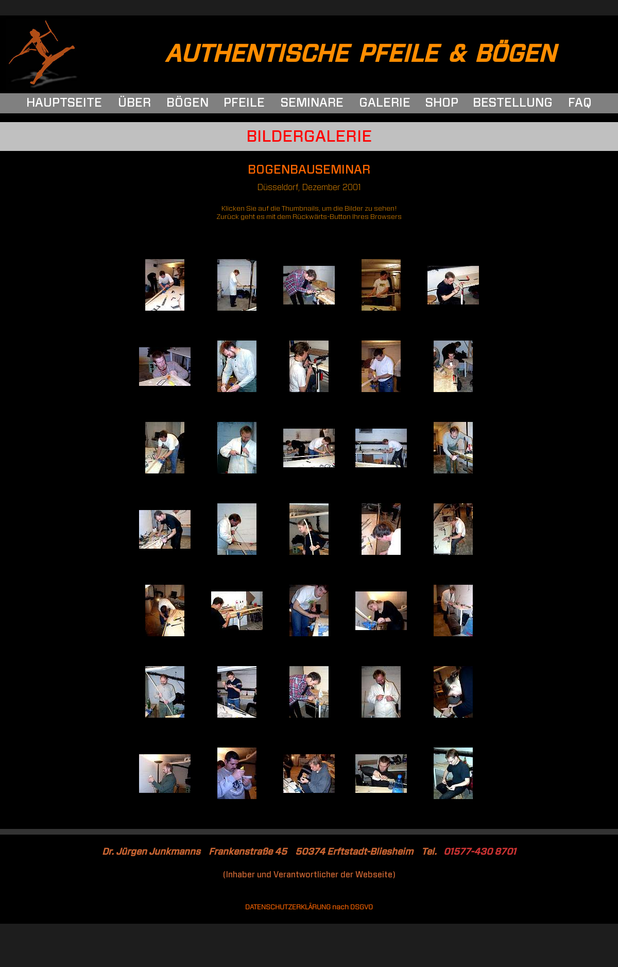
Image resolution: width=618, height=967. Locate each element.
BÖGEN (187, 103)
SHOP (441, 103)
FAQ (580, 103)
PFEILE (244, 103)
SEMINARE (312, 103)
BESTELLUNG (513, 103)
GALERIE (384, 103)
